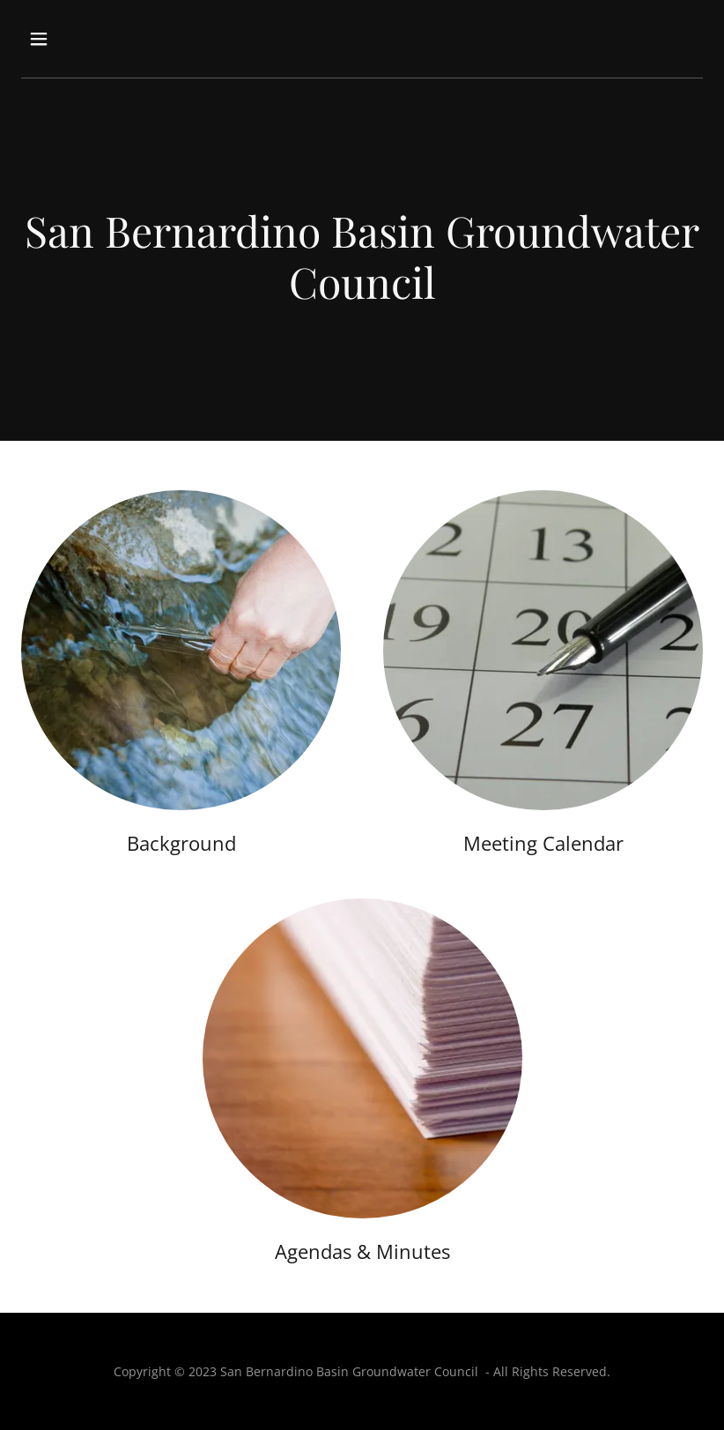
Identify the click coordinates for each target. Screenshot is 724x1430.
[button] (99, 38)
